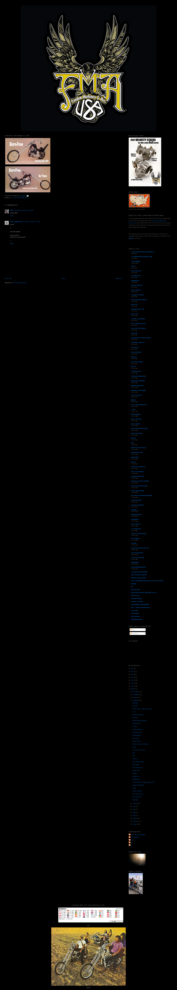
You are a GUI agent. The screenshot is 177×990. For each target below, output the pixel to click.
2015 (132, 671)
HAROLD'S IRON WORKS (140, 481)
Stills (11, 210)
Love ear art (135, 347)
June (134, 809)
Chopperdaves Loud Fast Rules (141, 338)
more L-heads (136, 741)
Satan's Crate (135, 595)
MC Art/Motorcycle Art (138, 323)
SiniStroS (134, 357)
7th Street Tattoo (136, 598)
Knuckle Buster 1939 (137, 309)
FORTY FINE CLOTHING (137, 835)
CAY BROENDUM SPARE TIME (142, 256)
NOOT (133, 266)
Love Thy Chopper (137, 362)
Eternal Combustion (137, 505)
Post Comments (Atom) (20, 282)
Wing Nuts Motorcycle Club (140, 548)
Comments (134, 633)
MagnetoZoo (135, 280)
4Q (132, 586)
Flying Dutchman (136, 619)
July (134, 806)
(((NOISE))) (135, 457)
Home (63, 278)
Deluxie (133, 438)
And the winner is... (138, 729)
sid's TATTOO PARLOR (139, 575)
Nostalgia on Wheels (137, 295)
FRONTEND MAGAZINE (139, 428)
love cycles (134, 333)
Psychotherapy (136, 735)
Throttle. (134, 584)
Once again (135, 764)
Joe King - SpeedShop (138, 318)
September (136, 700)
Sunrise (133, 462)
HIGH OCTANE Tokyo (138, 447)
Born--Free (135, 738)
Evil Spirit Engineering (138, 376)
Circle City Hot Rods (137, 557)
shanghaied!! (135, 562)
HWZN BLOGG (136, 271)
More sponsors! (137, 797)
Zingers (134, 773)
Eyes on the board (137, 794)
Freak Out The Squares (138, 328)
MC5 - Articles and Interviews (140, 607)
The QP (131, 840)
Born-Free (134, 304)
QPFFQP (135, 703)
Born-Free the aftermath (139, 720)
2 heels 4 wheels (137, 791)
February (135, 821)
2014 (132, 674)
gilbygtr (133, 400)
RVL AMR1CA (136, 524)
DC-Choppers (135, 538)
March (135, 818)
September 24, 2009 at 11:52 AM (23, 210)
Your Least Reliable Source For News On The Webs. (147, 581)
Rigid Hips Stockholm (138, 381)
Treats (134, 788)
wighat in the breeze (138, 785)
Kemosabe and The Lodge (139, 486)
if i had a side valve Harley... (140, 744)
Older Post (118, 278)
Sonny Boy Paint (136, 500)
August (135, 803)
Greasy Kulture (136, 290)
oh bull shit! (136, 770)
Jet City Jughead (134, 837)
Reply (12, 215)
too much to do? (137, 732)
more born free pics (138, 714)
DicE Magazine (136, 414)
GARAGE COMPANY (138, 467)
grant (130, 842)
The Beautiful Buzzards (138, 567)
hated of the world (136, 452)
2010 (132, 686)
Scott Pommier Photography (140, 604)
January (135, 824)
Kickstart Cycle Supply (138, 390)
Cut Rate (134, 543)
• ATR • (133, 409)
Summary (135, 717)
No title (134, 726)
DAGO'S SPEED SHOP (138, 533)
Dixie (132, 443)
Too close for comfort (138, 750)
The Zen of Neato (136, 395)
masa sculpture (136, 424)
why (133, 756)
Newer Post (8, 278)
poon (130, 845)
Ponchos (134, 758)
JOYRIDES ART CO (137, 342)
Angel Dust (135, 776)
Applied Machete (136, 514)
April (134, 815)
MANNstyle (136, 779)
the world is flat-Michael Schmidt (141, 495)
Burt (133, 753)
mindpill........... (135, 510)
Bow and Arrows (137, 767)
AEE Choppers (136, 261)
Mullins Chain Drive (137, 385)
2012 (132, 680)
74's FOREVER (136, 529)
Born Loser (134, 314)
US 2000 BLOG (136, 275)
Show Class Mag (136, 419)
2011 (132, 683)
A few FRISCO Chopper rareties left (143, 782)
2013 (132, 677)
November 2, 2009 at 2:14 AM (31, 221)
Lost (133, 712)
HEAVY (133, 366)
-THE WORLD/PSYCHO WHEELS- (142, 252)
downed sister (136, 723)
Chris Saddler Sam (16, 221)
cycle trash (134, 610)
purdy (134, 747)
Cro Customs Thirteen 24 (139, 404)
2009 (132, 689)
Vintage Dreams (136, 371)
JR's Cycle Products (137, 471)
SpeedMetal (135, 519)
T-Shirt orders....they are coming (141, 709)
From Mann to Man (138, 761)
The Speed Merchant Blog (139, 572)
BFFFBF (135, 706)
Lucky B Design (136, 352)
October (135, 697)
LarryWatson (135, 616)
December (136, 691)
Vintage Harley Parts (137, 476)
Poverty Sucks (135, 589)
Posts (132, 630)
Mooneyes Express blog (138, 578)
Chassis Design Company (139, 299)
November (136, 694)
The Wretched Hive (137, 553)
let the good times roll (19, 197)
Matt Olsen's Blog (136, 433)
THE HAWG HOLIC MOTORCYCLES (143, 592)
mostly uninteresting (137, 490)
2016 (132, 668)
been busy (135, 800)
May (134, 812)
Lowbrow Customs (137, 601)
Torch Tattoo (135, 613)
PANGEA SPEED (136, 285)
